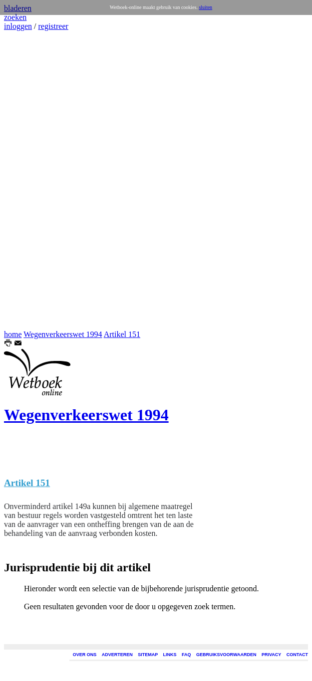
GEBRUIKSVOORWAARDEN (226, 654)
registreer (53, 26)
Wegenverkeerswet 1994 (62, 334)
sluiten (205, 7)
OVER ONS (85, 654)
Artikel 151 (122, 334)
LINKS (170, 654)
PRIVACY (271, 654)
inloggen (18, 26)
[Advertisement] (34, 180)
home (13, 334)
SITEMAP (148, 654)
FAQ (186, 654)
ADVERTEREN (117, 654)
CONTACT (297, 654)
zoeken (15, 17)
